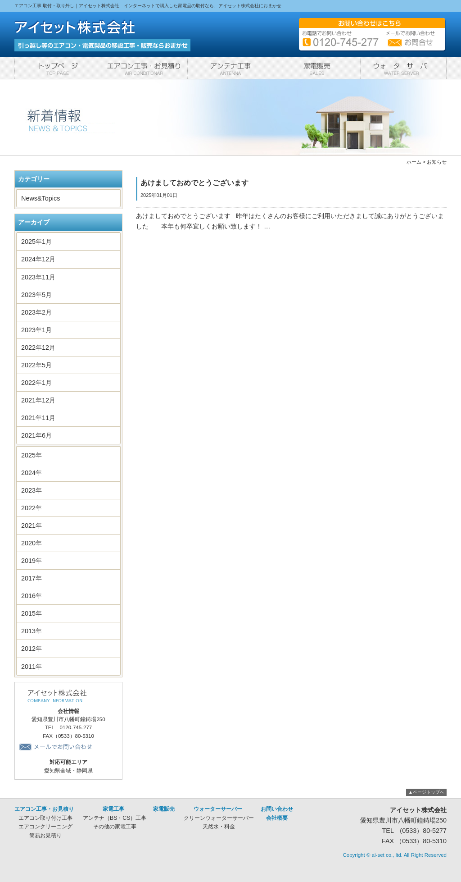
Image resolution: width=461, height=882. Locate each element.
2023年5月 (36, 294)
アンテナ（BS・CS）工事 (114, 818)
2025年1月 (36, 241)
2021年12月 (38, 400)
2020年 (31, 543)
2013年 (31, 631)
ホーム (414, 162)
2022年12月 (38, 347)
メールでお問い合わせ (57, 747)
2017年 (31, 578)
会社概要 (277, 818)
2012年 (31, 648)
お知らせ (437, 162)
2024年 (31, 472)
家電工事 (230, 68)
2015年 (31, 613)
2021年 (31, 525)
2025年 (31, 455)
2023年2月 (36, 312)
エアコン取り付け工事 (45, 818)
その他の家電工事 (114, 826)
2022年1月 (36, 382)
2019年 (31, 560)
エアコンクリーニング (45, 826)
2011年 (31, 666)
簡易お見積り (45, 835)
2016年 (31, 595)
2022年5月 (36, 365)
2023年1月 (36, 330)
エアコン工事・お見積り (144, 68)
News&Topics (40, 198)
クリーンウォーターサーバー (219, 818)
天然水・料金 (219, 826)
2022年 (31, 508)
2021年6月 (36, 435)
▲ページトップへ (426, 792)
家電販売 (317, 68)
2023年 (31, 490)
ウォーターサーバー (403, 68)
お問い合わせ (277, 809)
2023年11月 (38, 277)
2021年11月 (38, 417)
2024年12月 (38, 259)
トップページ (57, 68)
